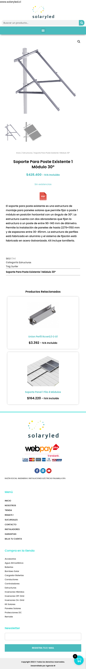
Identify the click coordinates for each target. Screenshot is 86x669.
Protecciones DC (13, 612)
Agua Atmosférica (14, 562)
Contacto (10, 524)
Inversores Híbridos (14, 591)
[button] (43, 30)
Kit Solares (10, 604)
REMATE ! (9, 514)
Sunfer (14, 266)
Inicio (18, 153)
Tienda (8, 510)
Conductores (11, 579)
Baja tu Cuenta (13, 538)
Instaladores (12, 529)
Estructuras (27, 153)
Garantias (10, 534)
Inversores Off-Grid (14, 596)
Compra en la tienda (20, 551)
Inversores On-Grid (14, 600)
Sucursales (11, 519)
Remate (9, 616)
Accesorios (10, 558)
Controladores (12, 583)
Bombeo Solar (12, 571)
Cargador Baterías (14, 575)
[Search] (81, 23)
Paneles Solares (13, 608)
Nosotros (10, 505)
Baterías (9, 567)
